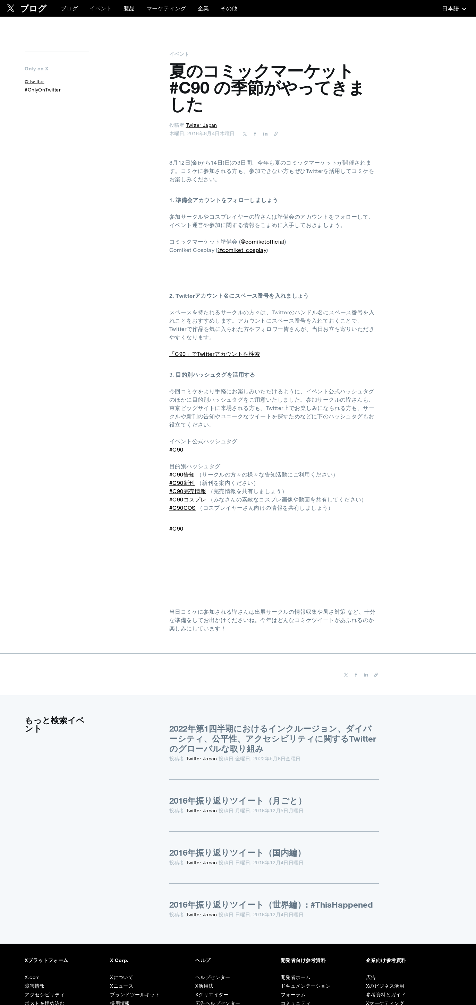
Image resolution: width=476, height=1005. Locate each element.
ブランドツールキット (135, 994)
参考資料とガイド (386, 994)
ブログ (69, 8)
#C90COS (182, 507)
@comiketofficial (262, 241)
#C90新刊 (182, 482)
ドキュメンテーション (306, 986)
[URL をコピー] (274, 133)
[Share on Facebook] (254, 133)
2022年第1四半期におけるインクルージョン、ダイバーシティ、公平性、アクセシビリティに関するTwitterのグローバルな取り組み (272, 738)
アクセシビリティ (45, 994)
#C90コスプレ (187, 499)
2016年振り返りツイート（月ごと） (237, 800)
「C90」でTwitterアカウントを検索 (214, 353)
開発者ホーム (296, 977)
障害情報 (35, 986)
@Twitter (34, 81)
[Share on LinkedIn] (264, 133)
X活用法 (204, 986)
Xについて (121, 977)
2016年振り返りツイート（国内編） (237, 852)
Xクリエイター (212, 994)
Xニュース (121, 986)
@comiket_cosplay (242, 249)
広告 (371, 977)
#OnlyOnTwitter (43, 90)
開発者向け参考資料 (303, 960)
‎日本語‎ (453, 8)
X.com (32, 977)
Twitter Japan (201, 125)
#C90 (176, 449)
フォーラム (293, 994)
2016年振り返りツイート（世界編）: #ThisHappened (271, 904)
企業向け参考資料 (386, 960)
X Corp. (119, 960)
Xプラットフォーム (46, 960)
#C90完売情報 (187, 491)
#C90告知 (182, 474)
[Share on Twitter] (244, 133)
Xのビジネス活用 (385, 986)
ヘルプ (202, 960)
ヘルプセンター (212, 977)
